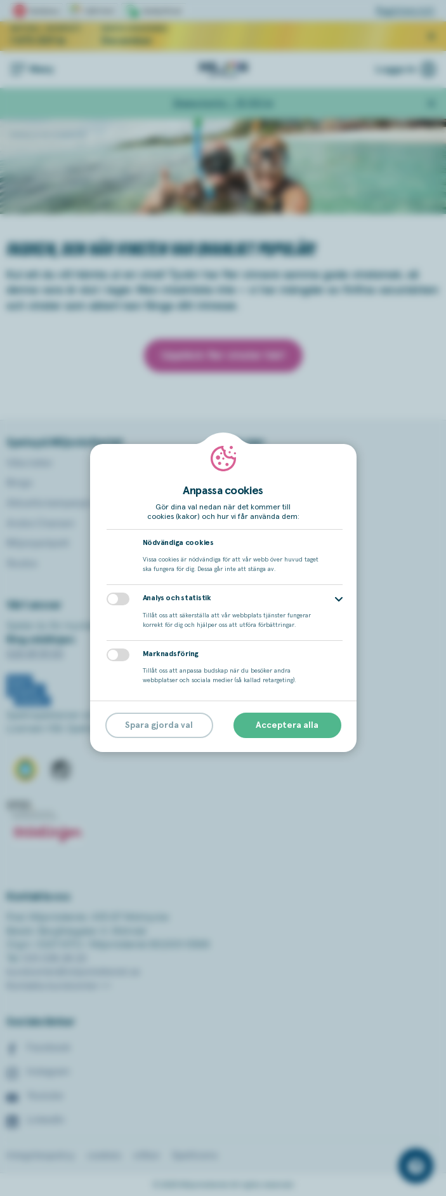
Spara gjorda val (159, 725)
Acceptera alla (287, 725)
